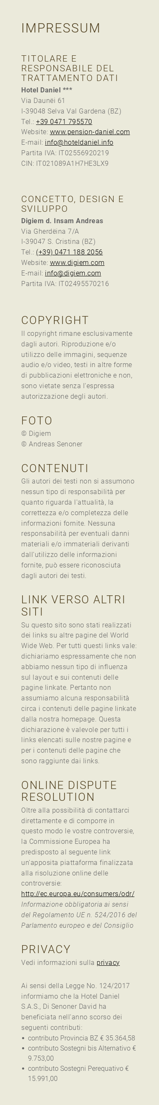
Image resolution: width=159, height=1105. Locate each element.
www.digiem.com (77, 263)
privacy (108, 963)
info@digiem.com (73, 273)
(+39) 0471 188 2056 (69, 252)
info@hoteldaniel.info (79, 142)
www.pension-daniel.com (90, 132)
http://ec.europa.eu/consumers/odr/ (77, 894)
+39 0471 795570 (64, 122)
